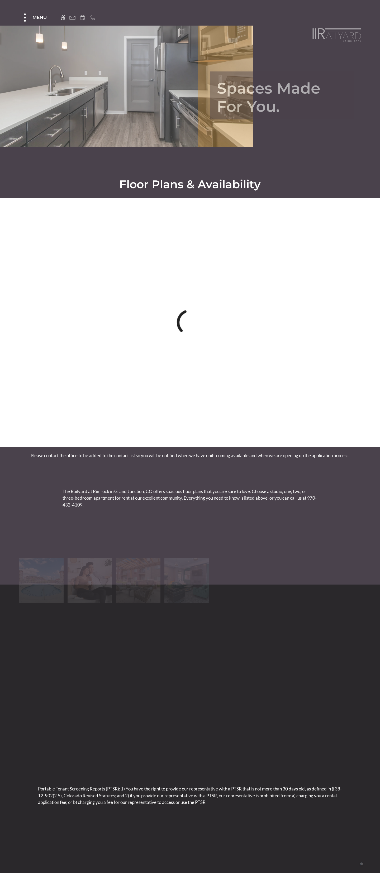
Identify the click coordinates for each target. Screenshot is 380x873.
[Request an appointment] (82, 17)
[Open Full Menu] (35, 17)
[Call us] (93, 17)
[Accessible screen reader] (63, 17)
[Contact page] (72, 17)
